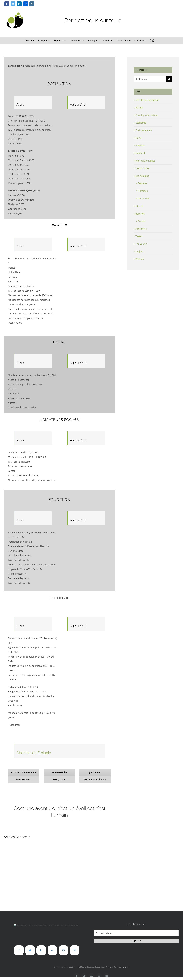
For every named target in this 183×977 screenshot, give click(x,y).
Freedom (140, 145)
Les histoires (142, 168)
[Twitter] (30, 950)
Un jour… (140, 251)
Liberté (139, 206)
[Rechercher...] (150, 79)
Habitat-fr (140, 153)
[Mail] (74, 950)
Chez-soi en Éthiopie (33, 753)
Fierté (138, 137)
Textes (138, 236)
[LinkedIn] (41, 950)
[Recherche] (169, 79)
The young (141, 243)
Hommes (143, 190)
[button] (152, 40)
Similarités (141, 228)
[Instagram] (63, 950)
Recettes (140, 213)
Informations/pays (145, 160)
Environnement (143, 130)
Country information (146, 115)
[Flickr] (52, 950)
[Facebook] (19, 950)
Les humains (142, 175)
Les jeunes (143, 198)
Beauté (139, 107)
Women (139, 259)
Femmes (142, 183)
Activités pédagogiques (147, 100)
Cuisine (142, 221)
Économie (140, 122)
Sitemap (126, 967)
